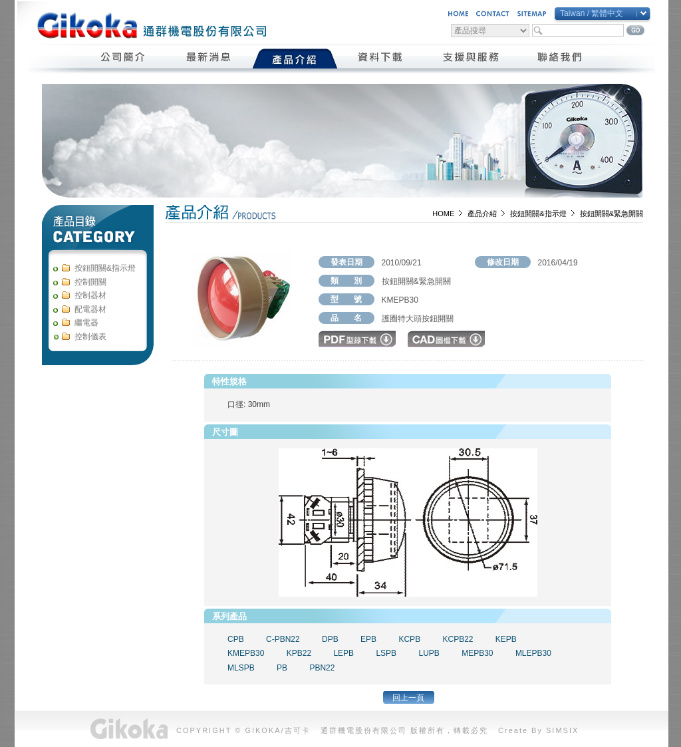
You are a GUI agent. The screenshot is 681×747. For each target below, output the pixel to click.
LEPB (343, 653)
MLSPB (241, 667)
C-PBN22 (283, 639)
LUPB (428, 653)
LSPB (386, 653)
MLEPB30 (533, 653)
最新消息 (209, 59)
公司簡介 (123, 59)
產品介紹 (295, 59)
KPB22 (299, 653)
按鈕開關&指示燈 (538, 214)
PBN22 (322, 667)
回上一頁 (408, 697)
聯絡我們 (560, 59)
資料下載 (381, 59)
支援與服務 (470, 59)
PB (282, 667)
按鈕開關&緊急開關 (611, 214)
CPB (235, 639)
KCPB (409, 639)
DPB (330, 639)
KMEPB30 (245, 653)
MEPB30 (477, 653)
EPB (368, 639)
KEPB (506, 639)
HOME (443, 214)
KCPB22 (457, 639)
